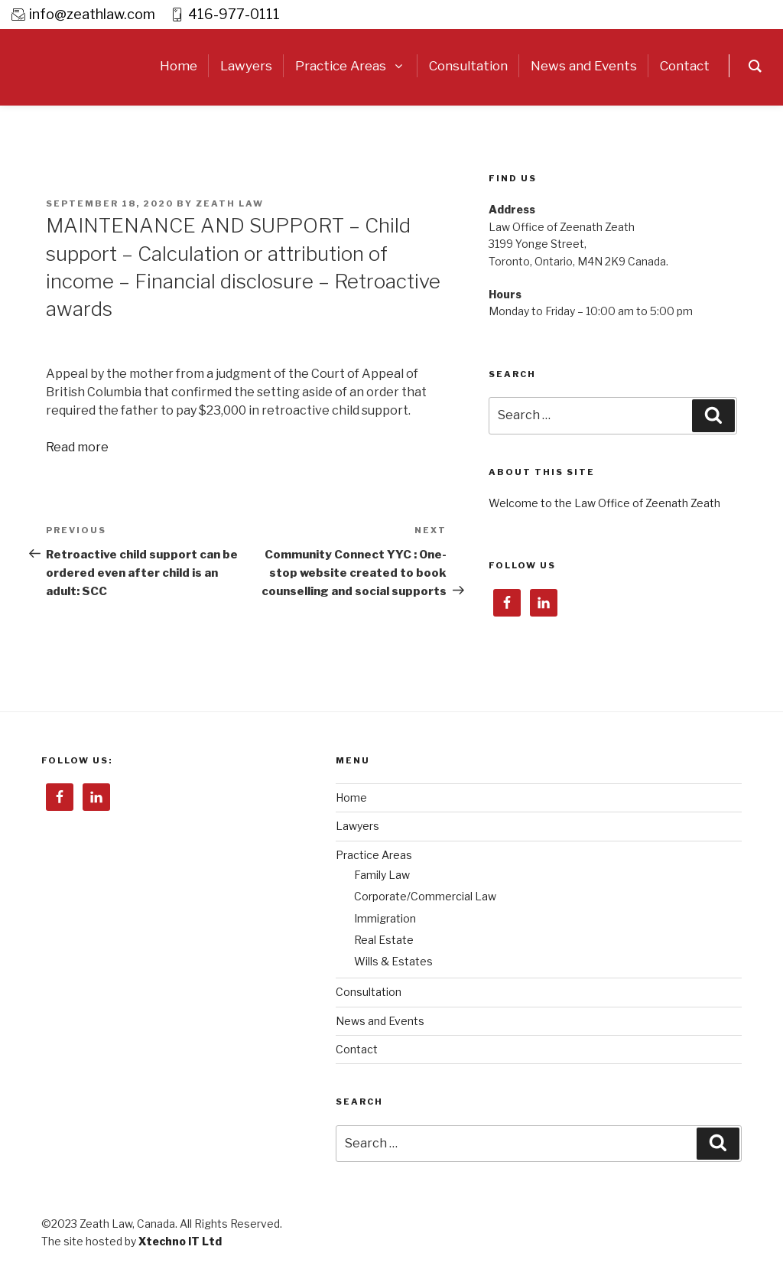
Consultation (368, 991)
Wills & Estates (393, 961)
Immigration (385, 918)
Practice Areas (374, 854)
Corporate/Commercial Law (425, 896)
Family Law (382, 874)
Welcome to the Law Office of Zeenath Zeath (604, 502)
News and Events (380, 1020)
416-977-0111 (234, 14)
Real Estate (384, 939)
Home (351, 797)
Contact (357, 1049)
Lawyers (357, 825)
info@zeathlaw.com (92, 14)
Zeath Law (230, 203)
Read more (77, 447)
